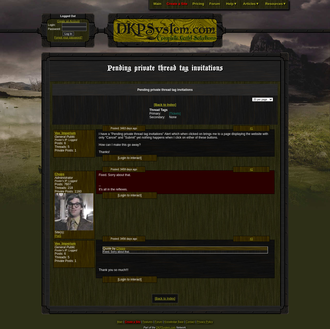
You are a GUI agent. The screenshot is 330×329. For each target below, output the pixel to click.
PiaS (58, 236)
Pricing (198, 4)
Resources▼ (275, 4)
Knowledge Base (174, 321)
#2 (251, 169)
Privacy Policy (205, 321)
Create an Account (68, 21)
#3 (251, 238)
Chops (59, 174)
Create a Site (177, 4)
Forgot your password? (68, 37)
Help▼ (231, 4)
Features (148, 321)
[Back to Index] (165, 105)
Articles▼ (251, 4)
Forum (214, 4)
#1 (251, 128)
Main (157, 4)
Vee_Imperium (65, 133)
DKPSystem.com (166, 327)
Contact (190, 321)
